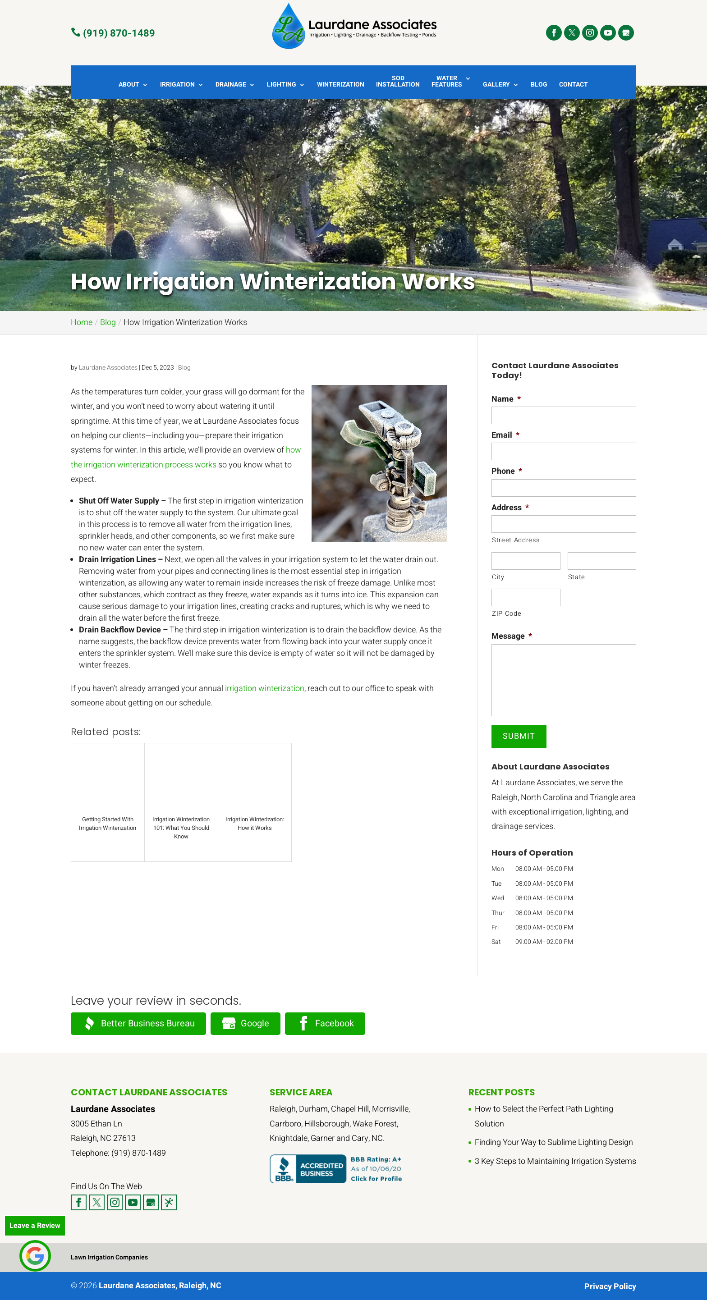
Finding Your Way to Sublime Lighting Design (554, 1142)
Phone (506, 471)
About (129, 85)
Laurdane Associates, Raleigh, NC (160, 1286)
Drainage (231, 85)
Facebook (325, 1023)
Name (506, 399)
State (576, 577)
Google (245, 1023)
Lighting (281, 85)
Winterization (340, 85)
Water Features (447, 82)
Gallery (496, 85)
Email (505, 435)
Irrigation (177, 85)
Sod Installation (398, 82)
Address (510, 508)
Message (511, 636)
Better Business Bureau (138, 1023)
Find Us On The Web (106, 1187)
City (498, 577)
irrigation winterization (264, 688)
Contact (573, 85)
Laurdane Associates (108, 367)
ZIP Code (506, 613)
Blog (539, 85)
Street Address (515, 540)
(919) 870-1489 (113, 33)
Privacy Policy (610, 1287)
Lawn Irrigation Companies (109, 1257)
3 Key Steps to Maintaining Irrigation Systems (555, 1161)
